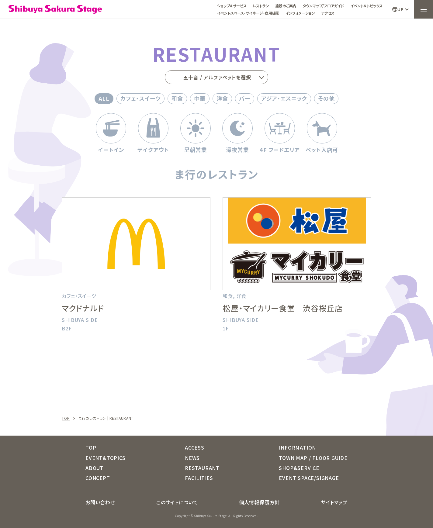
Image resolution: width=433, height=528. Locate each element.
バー (244, 98)
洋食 (222, 98)
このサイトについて (177, 502)
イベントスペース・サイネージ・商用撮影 (248, 13)
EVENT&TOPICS (105, 457)
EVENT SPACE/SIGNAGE (309, 477)
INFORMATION (297, 447)
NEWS (192, 457)
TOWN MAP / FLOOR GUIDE (313, 457)
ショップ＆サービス (232, 5)
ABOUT (94, 467)
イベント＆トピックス (366, 5)
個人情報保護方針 (259, 502)
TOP (66, 418)
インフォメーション (300, 13)
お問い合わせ (100, 502)
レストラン (261, 5)
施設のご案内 (285, 5)
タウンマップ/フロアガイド (323, 5)
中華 (200, 98)
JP (400, 9)
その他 (326, 98)
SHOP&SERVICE (299, 467)
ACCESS (194, 447)
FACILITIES (199, 477)
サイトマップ (334, 502)
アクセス (327, 13)
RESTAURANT (202, 467)
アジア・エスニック (284, 98)
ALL (104, 98)
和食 (177, 98)
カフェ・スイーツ (140, 98)
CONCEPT (97, 477)
